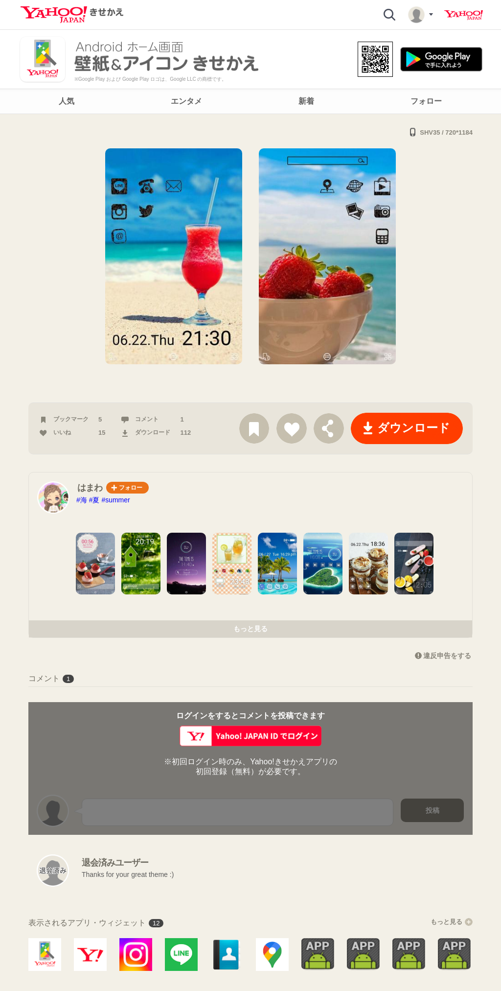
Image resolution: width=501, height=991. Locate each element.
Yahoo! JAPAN (463, 15)
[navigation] (250, 101)
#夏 (94, 500)
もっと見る (250, 629)
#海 (81, 500)
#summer (115, 500)
